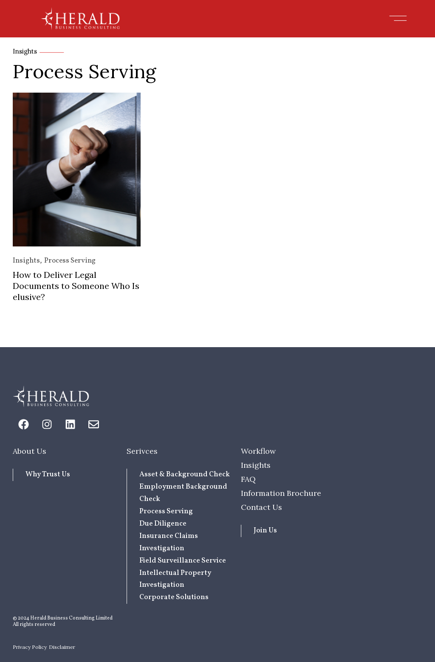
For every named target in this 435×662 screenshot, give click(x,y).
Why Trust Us (47, 474)
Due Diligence (162, 524)
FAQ (248, 479)
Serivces (142, 451)
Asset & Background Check (184, 474)
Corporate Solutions (174, 597)
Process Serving (70, 261)
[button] (398, 19)
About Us (29, 451)
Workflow (258, 451)
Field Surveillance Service (182, 561)
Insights (26, 261)
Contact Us (261, 507)
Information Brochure (281, 493)
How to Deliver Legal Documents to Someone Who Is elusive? (76, 285)
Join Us (265, 530)
